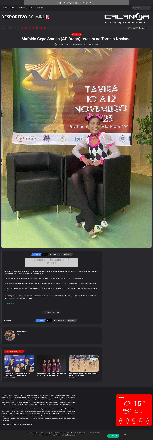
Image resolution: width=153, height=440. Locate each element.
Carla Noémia (63, 44)
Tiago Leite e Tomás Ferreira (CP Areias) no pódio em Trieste (17, 374)
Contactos (39, 8)
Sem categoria (76, 34)
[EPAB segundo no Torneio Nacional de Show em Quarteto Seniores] (51, 363)
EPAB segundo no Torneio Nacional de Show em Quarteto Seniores (51, 374)
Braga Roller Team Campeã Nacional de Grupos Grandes (83, 374)
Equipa (31, 8)
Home (5, 8)
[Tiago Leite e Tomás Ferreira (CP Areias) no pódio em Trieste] (19, 363)
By (92, 433)
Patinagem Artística (52, 312)
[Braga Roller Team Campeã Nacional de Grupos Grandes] (84, 363)
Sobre (12, 8)
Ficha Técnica (21, 8)
